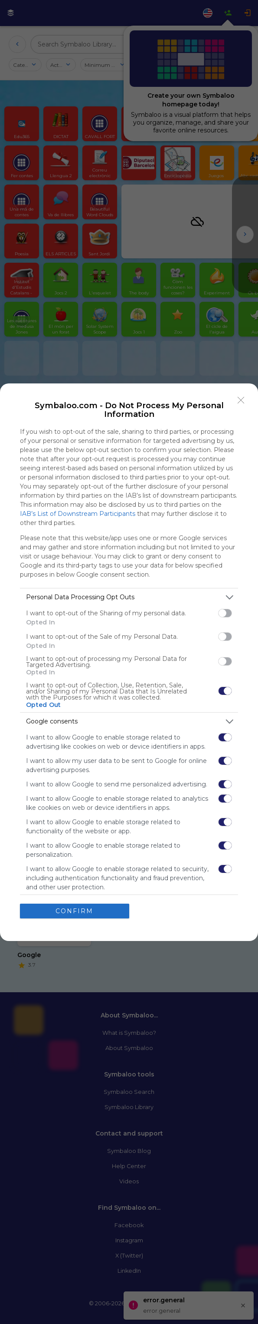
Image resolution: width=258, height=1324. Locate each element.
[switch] (225, 613)
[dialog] (129, 662)
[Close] (241, 400)
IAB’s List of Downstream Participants (77, 514)
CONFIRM (74, 911)
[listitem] (129, 597)
